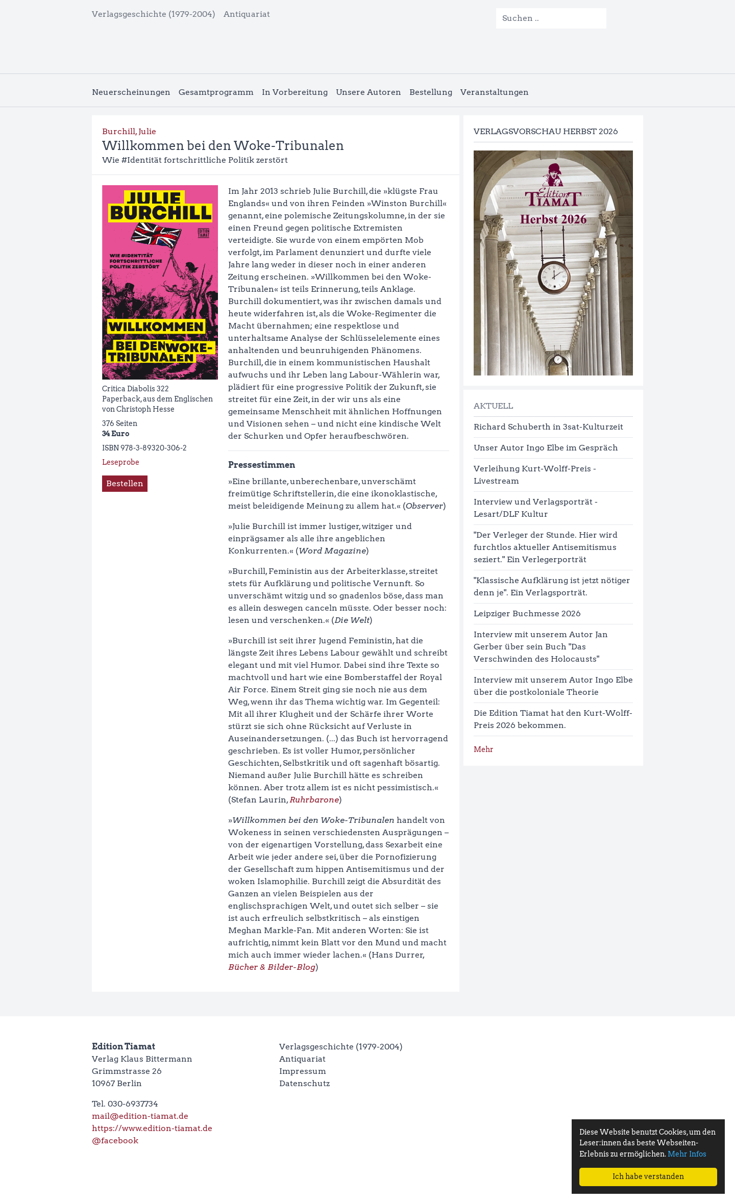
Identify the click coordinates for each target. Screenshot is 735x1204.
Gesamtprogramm (216, 92)
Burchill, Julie (129, 131)
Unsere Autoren (368, 92)
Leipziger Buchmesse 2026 (527, 613)
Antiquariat (247, 14)
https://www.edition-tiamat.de (152, 1128)
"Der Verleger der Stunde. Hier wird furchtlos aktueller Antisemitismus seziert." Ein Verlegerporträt (546, 547)
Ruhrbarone (314, 800)
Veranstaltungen (494, 92)
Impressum (302, 1071)
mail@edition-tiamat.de (140, 1116)
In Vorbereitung (295, 92)
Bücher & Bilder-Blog (271, 967)
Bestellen (124, 483)
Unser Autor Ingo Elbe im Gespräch (546, 448)
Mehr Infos (687, 1154)
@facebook (115, 1140)
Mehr (484, 749)
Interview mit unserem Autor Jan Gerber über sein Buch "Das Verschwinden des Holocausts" (541, 647)
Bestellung (430, 92)
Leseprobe (120, 462)
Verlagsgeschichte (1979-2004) (153, 14)
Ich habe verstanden (648, 1176)
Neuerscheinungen (131, 92)
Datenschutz (304, 1083)
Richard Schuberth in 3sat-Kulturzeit (548, 427)
